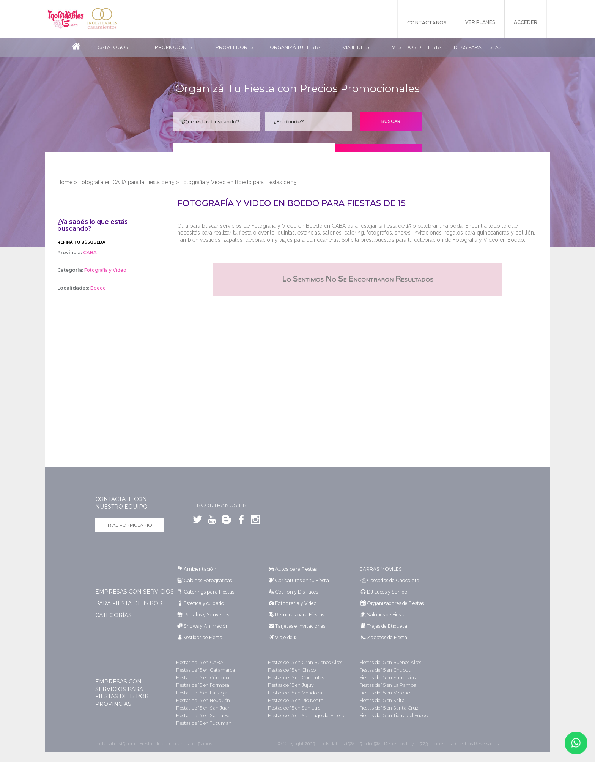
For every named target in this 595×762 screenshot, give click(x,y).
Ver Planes (477, 22)
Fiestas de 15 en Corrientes (295, 677)
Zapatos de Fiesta (386, 637)
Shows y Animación (205, 626)
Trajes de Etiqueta (386, 626)
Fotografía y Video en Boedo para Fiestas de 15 (238, 182)
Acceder (525, 22)
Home (64, 182)
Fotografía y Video (294, 603)
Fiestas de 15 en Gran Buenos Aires (304, 662)
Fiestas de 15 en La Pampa (386, 685)
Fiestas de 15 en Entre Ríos (387, 677)
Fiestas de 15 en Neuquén (202, 700)
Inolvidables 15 (66, 19)
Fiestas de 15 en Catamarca (204, 670)
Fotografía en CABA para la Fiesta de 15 (126, 182)
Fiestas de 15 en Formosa (202, 685)
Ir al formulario (129, 525)
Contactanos (422, 22)
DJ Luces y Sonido (386, 592)
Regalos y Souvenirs (205, 614)
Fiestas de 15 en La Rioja (201, 693)
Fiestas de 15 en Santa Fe (201, 715)
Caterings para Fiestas (208, 592)
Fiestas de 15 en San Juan (202, 708)
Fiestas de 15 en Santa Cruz (387, 708)
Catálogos (113, 47)
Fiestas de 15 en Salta (381, 700)
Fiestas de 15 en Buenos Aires (389, 662)
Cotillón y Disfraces (295, 592)
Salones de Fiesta (385, 614)
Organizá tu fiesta (295, 47)
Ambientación (199, 569)
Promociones (173, 47)
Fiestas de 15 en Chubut (384, 670)
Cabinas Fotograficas (207, 580)
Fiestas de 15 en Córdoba (202, 677)
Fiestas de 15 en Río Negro (295, 700)
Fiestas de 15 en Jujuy (290, 685)
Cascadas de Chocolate (391, 580)
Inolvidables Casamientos (104, 19)
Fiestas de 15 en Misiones (385, 693)
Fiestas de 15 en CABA (199, 662)
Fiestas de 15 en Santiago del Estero (305, 715)
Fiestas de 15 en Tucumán (203, 723)
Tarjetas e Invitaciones (298, 626)
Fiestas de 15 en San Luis (293, 708)
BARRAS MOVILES (380, 569)
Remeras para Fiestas (298, 614)
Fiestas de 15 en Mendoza (294, 693)
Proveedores (234, 47)
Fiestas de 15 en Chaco (291, 670)
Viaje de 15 (356, 47)
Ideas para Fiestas (477, 47)
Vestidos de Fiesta (416, 47)
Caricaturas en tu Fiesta (301, 580)
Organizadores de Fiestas (394, 603)
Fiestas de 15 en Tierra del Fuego (393, 715)
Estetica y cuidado (203, 603)
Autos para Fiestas (295, 569)
